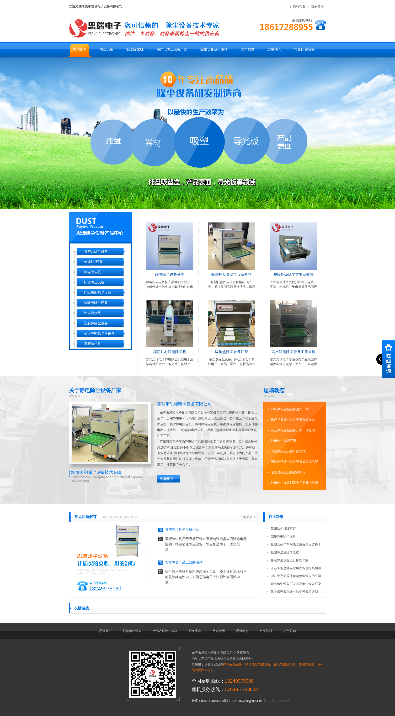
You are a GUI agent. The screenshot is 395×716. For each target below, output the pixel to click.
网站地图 (299, 6)
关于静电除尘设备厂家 (95, 390)
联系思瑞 (317, 6)
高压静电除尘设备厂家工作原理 (293, 430)
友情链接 (81, 608)
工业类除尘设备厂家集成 (288, 451)
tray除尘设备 (93, 262)
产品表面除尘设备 (97, 292)
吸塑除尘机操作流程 (285, 552)
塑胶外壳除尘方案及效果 (293, 275)
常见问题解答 (304, 49)
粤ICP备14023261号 (276, 701)
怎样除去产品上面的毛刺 (183, 563)
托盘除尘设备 (94, 282)
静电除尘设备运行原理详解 (289, 560)
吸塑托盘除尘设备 (257, 664)
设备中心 (195, 631)
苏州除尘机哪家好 (283, 529)
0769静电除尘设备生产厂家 (290, 409)
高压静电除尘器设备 (99, 333)
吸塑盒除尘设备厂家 (231, 352)
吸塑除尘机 (134, 49)
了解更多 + (247, 517)
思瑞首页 (80, 49)
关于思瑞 (289, 631)
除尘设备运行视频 (214, 49)
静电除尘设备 (232, 664)
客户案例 (247, 49)
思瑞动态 (274, 49)
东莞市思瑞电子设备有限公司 (184, 404)
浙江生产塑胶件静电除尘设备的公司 (296, 576)
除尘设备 (106, 49)
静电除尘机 (92, 272)
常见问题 (266, 631)
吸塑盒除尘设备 (96, 251)
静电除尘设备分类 (169, 275)
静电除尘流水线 (285, 664)
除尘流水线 (92, 313)
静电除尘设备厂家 (283, 441)
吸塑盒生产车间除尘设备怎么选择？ (296, 544)
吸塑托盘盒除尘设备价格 (231, 275)
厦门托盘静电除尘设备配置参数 (293, 420)
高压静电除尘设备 (283, 536)
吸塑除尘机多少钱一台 (182, 530)
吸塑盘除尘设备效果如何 (288, 472)
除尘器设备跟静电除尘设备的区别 (294, 592)
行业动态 (276, 517)
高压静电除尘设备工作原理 (293, 352)
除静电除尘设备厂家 (172, 49)
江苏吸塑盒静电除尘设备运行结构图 (296, 568)
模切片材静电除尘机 (169, 352)
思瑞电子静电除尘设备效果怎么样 (294, 462)
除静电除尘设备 (96, 303)
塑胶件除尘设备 (96, 323)
